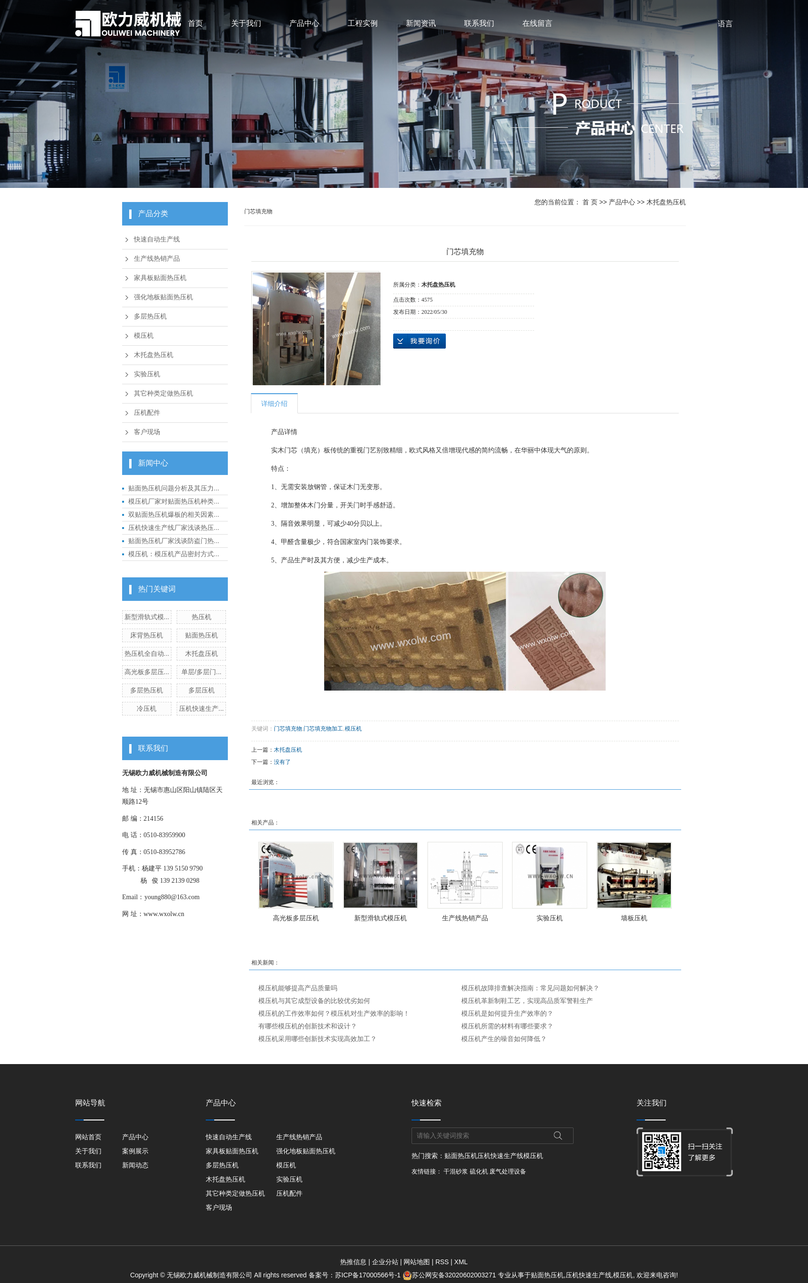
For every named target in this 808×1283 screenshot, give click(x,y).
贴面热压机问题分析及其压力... (173, 488)
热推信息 (353, 1262)
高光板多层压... (147, 672)
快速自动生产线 (157, 239)
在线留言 (537, 23)
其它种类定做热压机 (163, 393)
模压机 (144, 335)
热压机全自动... (147, 653)
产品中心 (304, 23)
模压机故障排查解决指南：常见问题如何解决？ (530, 988)
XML (461, 1262)
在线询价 (419, 341)
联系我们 (479, 23)
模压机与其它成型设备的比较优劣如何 (314, 1000)
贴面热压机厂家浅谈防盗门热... (173, 540)
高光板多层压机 (296, 918)
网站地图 (417, 1262)
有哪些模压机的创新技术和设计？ (307, 1026)
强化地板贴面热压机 (163, 297)
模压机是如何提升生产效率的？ (507, 1013)
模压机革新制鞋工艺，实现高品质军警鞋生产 (527, 1000)
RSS (442, 1262)
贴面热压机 (201, 635)
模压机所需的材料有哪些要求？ (507, 1026)
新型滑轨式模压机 (380, 918)
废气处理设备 (507, 1171)
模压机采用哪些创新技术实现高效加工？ (317, 1038)
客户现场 (147, 431)
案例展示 (135, 1151)
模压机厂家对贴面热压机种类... (173, 501)
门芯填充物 (288, 728)
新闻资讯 (421, 23)
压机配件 (147, 412)
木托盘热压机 (153, 354)
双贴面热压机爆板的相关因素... (173, 514)
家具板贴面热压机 (160, 277)
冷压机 (146, 708)
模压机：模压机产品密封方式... (173, 554)
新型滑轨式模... (147, 617)
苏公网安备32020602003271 (450, 1275)
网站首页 (88, 1137)
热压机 (201, 617)
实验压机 (147, 374)
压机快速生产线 (500, 1155)
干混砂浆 (455, 1171)
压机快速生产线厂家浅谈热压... (173, 527)
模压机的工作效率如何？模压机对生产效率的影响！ (334, 1013)
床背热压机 (146, 635)
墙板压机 (634, 918)
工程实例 (363, 23)
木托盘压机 (201, 653)
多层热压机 (150, 316)
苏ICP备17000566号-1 (368, 1275)
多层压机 (201, 690)
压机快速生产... (201, 708)
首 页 (590, 202)
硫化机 (479, 1171)
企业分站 (385, 1262)
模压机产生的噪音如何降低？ (504, 1038)
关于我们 (246, 23)
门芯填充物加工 (323, 728)
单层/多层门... (201, 672)
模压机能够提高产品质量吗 (297, 988)
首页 (195, 23)
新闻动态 (135, 1165)
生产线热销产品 (157, 258)
